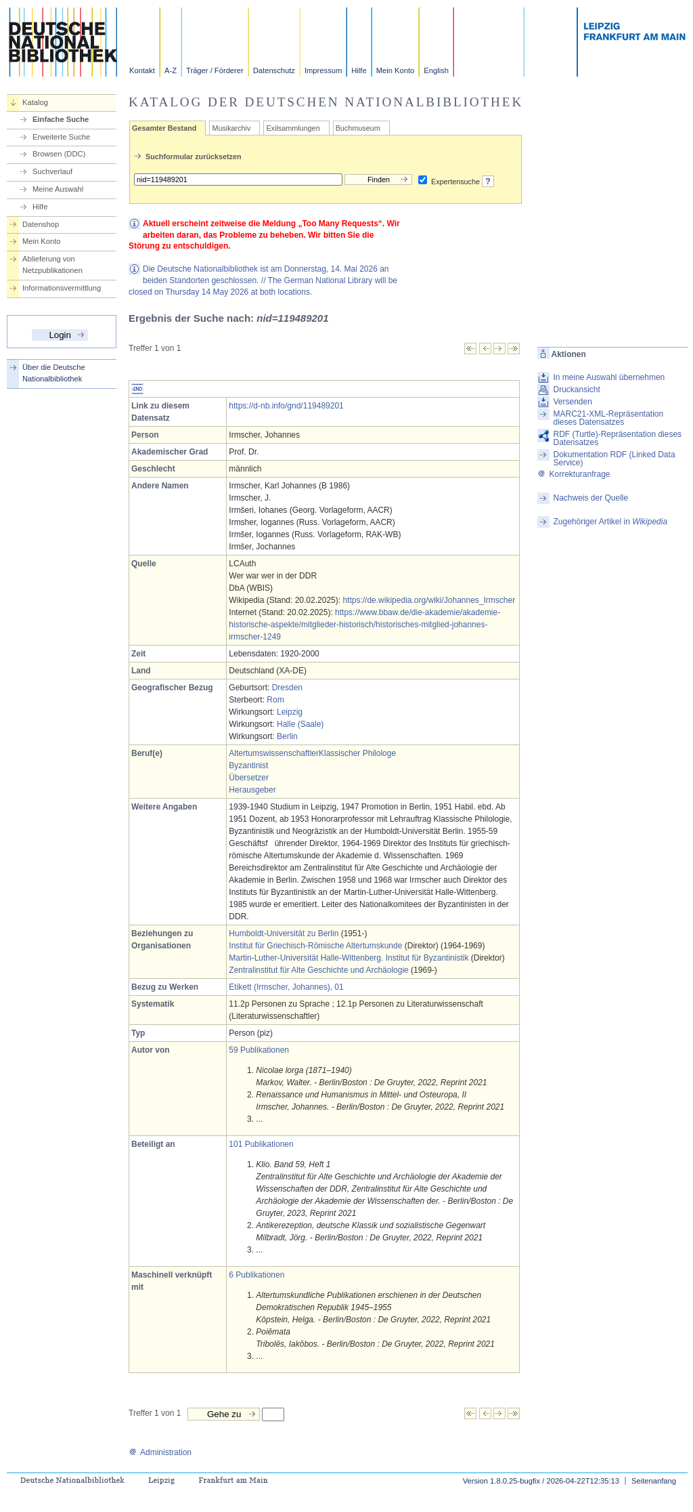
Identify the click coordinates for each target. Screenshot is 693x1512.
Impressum (323, 70)
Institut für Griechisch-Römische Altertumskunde (315, 945)
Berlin (287, 736)
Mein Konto (395, 70)
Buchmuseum (358, 128)
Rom (275, 700)
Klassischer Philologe (357, 753)
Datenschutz (274, 70)
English (436, 70)
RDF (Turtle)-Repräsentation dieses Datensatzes (617, 438)
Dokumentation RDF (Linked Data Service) (614, 458)
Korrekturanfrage (573, 474)
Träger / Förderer (215, 70)
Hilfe (358, 70)
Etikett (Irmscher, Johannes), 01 (286, 987)
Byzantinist (248, 765)
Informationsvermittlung (61, 288)
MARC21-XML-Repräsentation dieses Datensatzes (608, 418)
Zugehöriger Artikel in (610, 521)
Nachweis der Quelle (590, 498)
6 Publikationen (256, 1275)
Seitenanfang (653, 1481)
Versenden (572, 401)
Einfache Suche (60, 119)
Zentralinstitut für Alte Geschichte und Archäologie (318, 970)
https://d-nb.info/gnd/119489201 (286, 406)
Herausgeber (252, 790)
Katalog (35, 102)
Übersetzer (249, 777)
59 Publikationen (259, 1050)
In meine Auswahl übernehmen (609, 377)
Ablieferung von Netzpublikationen (52, 264)
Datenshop (40, 224)
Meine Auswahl (57, 189)
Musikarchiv (231, 128)
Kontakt (142, 70)
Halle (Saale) (300, 724)
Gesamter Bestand (164, 128)
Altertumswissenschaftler (274, 753)
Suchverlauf (52, 171)
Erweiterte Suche (61, 137)
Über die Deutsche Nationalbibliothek (53, 373)
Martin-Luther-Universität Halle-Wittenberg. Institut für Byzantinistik (348, 958)
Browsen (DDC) (58, 154)
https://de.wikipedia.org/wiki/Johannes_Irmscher (428, 600)
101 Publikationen (261, 1144)
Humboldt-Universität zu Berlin (283, 933)
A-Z (170, 70)
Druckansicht (576, 389)
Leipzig (290, 712)
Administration (160, 1452)
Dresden (287, 687)
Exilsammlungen (292, 128)
